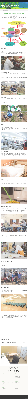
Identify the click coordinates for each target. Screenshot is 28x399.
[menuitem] (1, 1)
